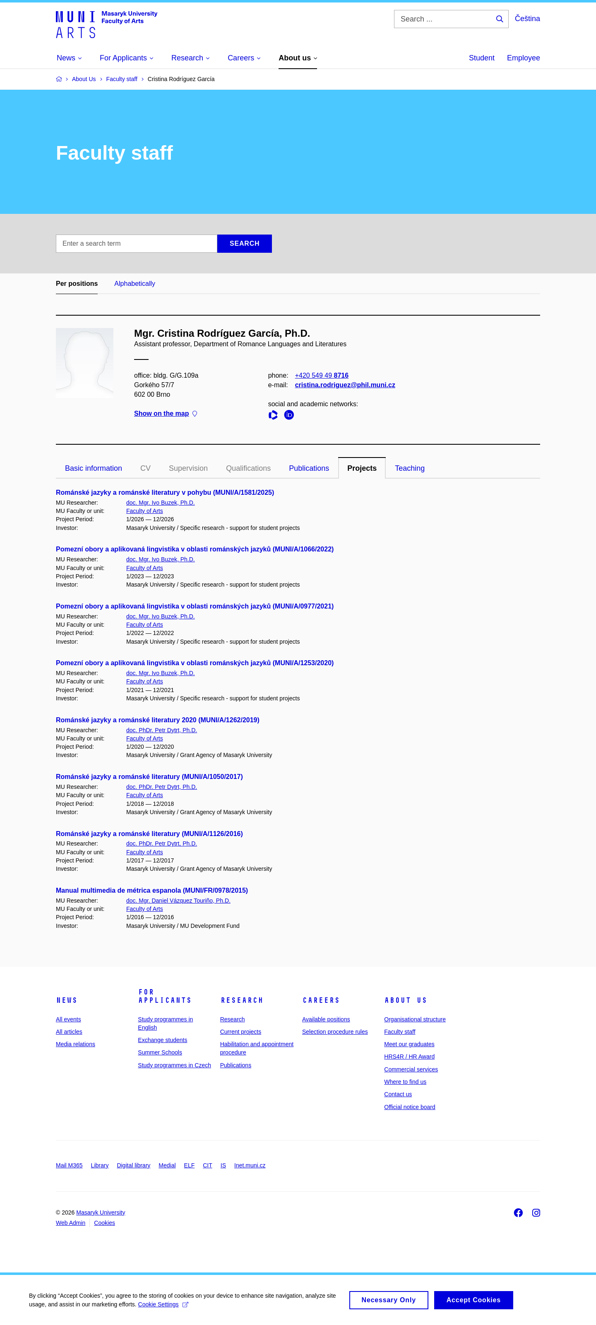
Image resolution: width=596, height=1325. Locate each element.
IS (223, 1165)
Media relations (75, 1044)
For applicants (165, 996)
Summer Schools (160, 1052)
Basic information (93, 468)
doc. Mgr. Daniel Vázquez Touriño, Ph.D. (178, 900)
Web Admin (70, 1223)
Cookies (104, 1223)
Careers (321, 1000)
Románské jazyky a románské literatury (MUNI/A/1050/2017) (149, 776)
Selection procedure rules (335, 1031)
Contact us (398, 1094)
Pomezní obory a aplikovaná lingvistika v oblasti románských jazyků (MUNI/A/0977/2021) (195, 606)
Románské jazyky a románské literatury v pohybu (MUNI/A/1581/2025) (165, 492)
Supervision (188, 468)
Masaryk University (100, 1212)
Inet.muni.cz (249, 1165)
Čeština (527, 18)
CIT (207, 1165)
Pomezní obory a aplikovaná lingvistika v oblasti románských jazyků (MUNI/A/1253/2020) (195, 662)
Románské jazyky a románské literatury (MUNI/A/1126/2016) (149, 833)
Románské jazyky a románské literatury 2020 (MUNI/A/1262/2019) (158, 720)
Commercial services (411, 1069)
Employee (523, 58)
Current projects (241, 1031)
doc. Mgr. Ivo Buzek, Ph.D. (160, 502)
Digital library (133, 1165)
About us (405, 1000)
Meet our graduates (409, 1044)
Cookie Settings (163, 1309)
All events (68, 1019)
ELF (189, 1165)
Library (100, 1165)
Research (241, 1000)
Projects (362, 468)
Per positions (77, 283)
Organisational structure (415, 1019)
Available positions (326, 1019)
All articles (69, 1031)
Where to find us (405, 1081)
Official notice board (409, 1107)
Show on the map (165, 413)
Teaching (410, 468)
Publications (309, 468)
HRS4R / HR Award (409, 1056)
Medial (167, 1165)
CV (145, 468)
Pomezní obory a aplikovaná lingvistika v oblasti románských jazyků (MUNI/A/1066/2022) (195, 549)
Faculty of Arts (144, 511)
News (66, 1000)
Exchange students (162, 1040)
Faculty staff (399, 1031)
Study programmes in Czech (174, 1065)
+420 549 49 (321, 375)
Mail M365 (69, 1165)
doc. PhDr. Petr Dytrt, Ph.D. (161, 730)
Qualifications (248, 468)
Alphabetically (134, 283)
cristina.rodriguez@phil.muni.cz (345, 384)
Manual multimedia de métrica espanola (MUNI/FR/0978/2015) (152, 890)
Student (482, 58)
